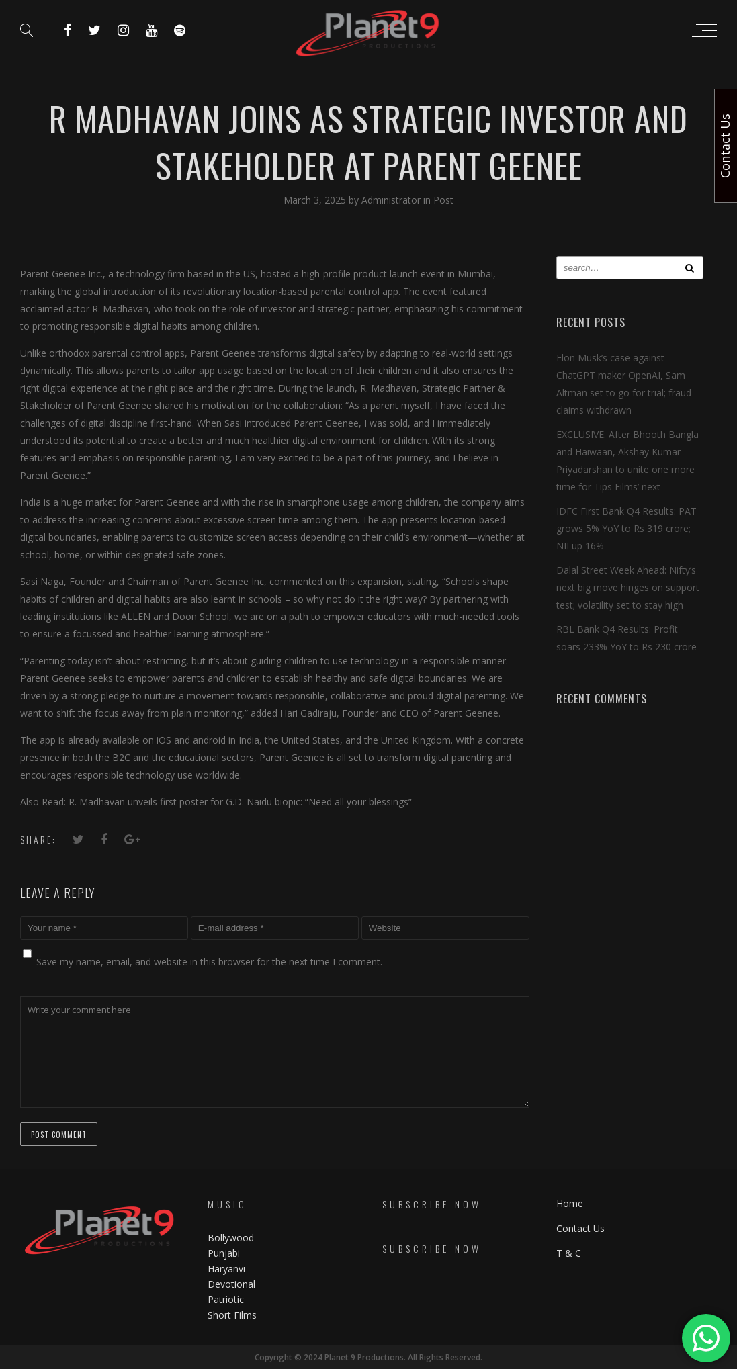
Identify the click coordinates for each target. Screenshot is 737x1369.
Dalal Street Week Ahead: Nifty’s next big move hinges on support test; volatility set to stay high (627, 587)
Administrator (392, 199)
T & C (568, 1253)
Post (443, 199)
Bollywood (231, 1237)
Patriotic (227, 1299)
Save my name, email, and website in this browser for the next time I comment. (209, 961)
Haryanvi (226, 1268)
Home (569, 1203)
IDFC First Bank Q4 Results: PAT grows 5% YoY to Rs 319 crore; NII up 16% (626, 528)
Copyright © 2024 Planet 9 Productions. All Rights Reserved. (368, 1357)
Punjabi (224, 1253)
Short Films (232, 1315)
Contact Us (580, 1228)
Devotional (231, 1284)
